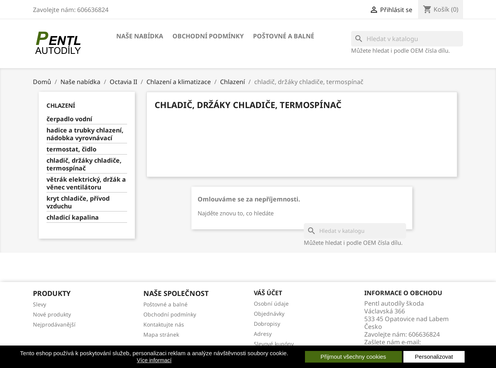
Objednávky (269, 313)
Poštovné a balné (283, 36)
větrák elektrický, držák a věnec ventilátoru (86, 183)
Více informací (154, 360)
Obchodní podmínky (208, 36)
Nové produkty (52, 314)
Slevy (39, 304)
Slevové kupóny (274, 343)
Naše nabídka (139, 36)
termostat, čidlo (71, 149)
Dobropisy (267, 323)
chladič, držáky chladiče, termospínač (84, 164)
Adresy (263, 333)
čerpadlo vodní (69, 119)
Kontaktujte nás (163, 324)
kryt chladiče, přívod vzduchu (78, 202)
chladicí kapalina (72, 217)
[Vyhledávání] (407, 38)
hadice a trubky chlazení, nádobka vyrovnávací (85, 134)
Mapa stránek (161, 334)
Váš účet (268, 293)
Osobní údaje (271, 303)
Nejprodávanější (54, 324)
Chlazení (60, 105)
